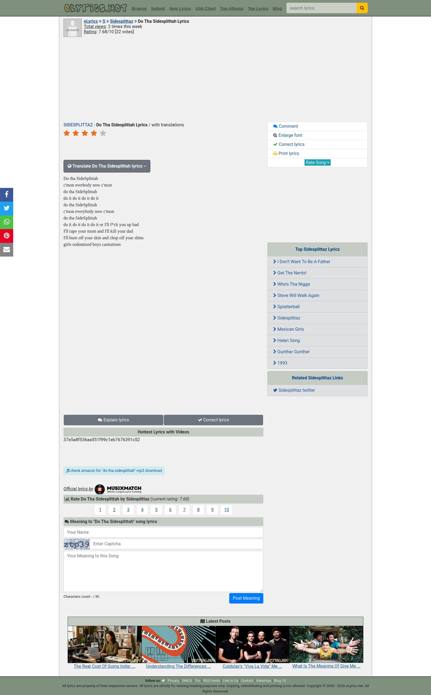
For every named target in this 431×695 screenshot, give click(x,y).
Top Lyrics (258, 8)
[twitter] (163, 681)
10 (226, 509)
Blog (277, 8)
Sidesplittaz (121, 21)
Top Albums (232, 8)
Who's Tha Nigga (291, 284)
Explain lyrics (113, 419)
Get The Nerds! (289, 273)
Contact (247, 681)
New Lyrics (180, 8)
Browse (139, 8)
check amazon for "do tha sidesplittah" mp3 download (114, 470)
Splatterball (286, 306)
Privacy (173, 681)
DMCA (187, 681)
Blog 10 (280, 681)
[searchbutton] (362, 8)
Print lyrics (286, 153)
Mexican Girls (288, 329)
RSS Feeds (211, 681)
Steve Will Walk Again (296, 295)
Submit (158, 8)
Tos (197, 681)
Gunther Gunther (291, 351)
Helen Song (286, 340)
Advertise (263, 681)
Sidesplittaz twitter (294, 390)
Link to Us (230, 681)
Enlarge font (287, 135)
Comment (285, 126)
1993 (280, 363)
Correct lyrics (213, 419)
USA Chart (205, 8)
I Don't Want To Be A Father (301, 261)
